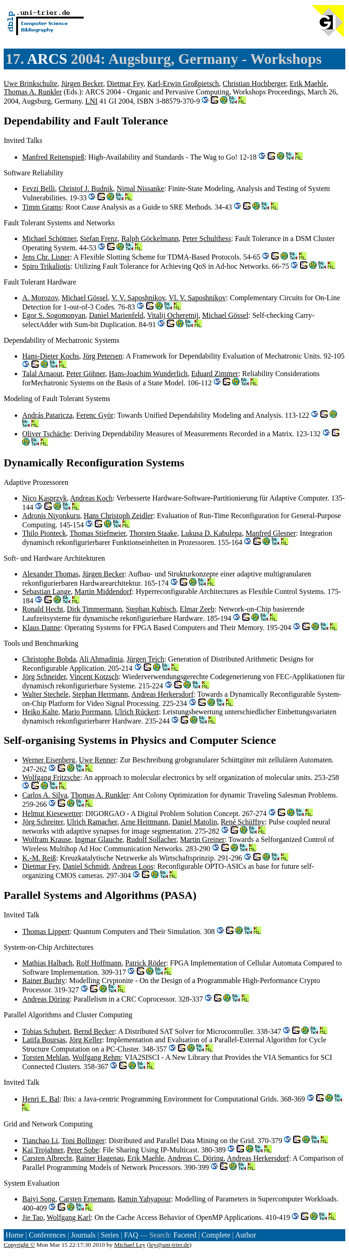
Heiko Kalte (40, 712)
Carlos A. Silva (44, 795)
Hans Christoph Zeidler (118, 516)
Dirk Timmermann (94, 609)
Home (15, 1235)
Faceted (184, 1235)
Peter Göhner (85, 373)
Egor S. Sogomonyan (53, 315)
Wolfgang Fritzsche (51, 777)
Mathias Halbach (47, 963)
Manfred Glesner (270, 533)
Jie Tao (32, 1217)
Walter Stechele (45, 694)
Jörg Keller (85, 1040)
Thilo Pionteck (44, 533)
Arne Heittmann (145, 822)
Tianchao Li (40, 1141)
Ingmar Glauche (99, 839)
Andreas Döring (46, 999)
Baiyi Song (38, 1199)
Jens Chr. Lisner (46, 257)
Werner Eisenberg (48, 760)
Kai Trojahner (42, 1150)
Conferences (47, 1235)
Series (110, 1235)
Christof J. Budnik (86, 188)
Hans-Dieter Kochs (50, 356)
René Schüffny (242, 822)
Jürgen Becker (82, 83)
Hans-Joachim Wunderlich (148, 373)
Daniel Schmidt (85, 866)
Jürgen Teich (145, 659)
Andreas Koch (91, 498)
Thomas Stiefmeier (97, 533)
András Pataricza (47, 415)
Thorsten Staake (153, 533)
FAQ (131, 1235)
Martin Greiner (202, 839)
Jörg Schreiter (42, 822)
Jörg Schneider (44, 677)
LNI (91, 101)
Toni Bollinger (83, 1141)
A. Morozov (40, 298)
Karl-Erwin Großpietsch (183, 83)
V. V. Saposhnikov (138, 298)
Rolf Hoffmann (99, 963)
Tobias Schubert (46, 1031)
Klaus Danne (41, 627)
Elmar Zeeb (197, 609)
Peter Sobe (83, 1150)
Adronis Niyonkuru (51, 516)
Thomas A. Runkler (33, 92)
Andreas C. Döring (195, 1158)
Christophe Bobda (49, 659)
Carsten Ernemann (86, 1199)
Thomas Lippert (46, 931)
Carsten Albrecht (47, 1158)
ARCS (47, 58)
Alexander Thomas (50, 574)
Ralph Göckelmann (149, 238)
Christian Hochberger (254, 83)
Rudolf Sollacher (151, 839)
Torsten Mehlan (45, 1057)
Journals (83, 1235)
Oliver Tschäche (46, 434)
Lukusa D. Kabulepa (211, 533)
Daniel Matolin (194, 822)
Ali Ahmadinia (101, 659)
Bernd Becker (93, 1031)
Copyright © (19, 1244)
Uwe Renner (97, 760)
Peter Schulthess (206, 238)
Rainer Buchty (43, 980)
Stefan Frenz (98, 238)
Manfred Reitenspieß (53, 157)
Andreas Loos (132, 866)
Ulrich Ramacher (92, 822)
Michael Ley (130, 1244)
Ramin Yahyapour (144, 1199)
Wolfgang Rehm (96, 1057)
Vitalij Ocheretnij (172, 315)
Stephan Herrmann (100, 694)
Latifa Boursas (44, 1040)
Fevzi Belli (38, 188)
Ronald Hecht (42, 609)
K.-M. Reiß (39, 858)
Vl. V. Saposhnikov (197, 298)
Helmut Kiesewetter (51, 813)
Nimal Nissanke (140, 188)
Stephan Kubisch (151, 609)
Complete (216, 1235)
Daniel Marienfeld (116, 315)
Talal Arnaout (42, 373)
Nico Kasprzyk (44, 498)
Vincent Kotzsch (93, 677)
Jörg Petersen (102, 356)
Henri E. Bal (40, 1099)
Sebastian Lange (46, 591)
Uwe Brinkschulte (30, 83)
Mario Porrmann (86, 712)
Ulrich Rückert (137, 712)
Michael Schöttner (49, 238)
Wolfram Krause (46, 839)
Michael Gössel (84, 298)
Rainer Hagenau (100, 1158)
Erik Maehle (308, 83)
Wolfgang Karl (69, 1217)
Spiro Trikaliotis (46, 266)
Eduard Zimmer (215, 373)
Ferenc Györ (94, 415)
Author (245, 1235)
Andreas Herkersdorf (162, 694)
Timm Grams (41, 207)
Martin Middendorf (103, 591)
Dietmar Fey (125, 83)
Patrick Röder (145, 963)
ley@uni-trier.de (169, 1244)
